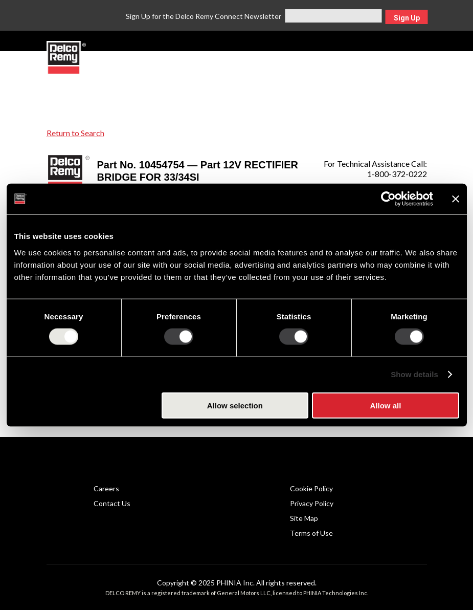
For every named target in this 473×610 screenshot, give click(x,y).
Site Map (304, 518)
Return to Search (75, 133)
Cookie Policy (311, 488)
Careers (106, 488)
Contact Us (112, 503)
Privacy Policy (311, 503)
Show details (414, 374)
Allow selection (235, 405)
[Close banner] (455, 199)
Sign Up (407, 18)
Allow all (385, 405)
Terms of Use (311, 533)
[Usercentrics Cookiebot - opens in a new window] (388, 199)
